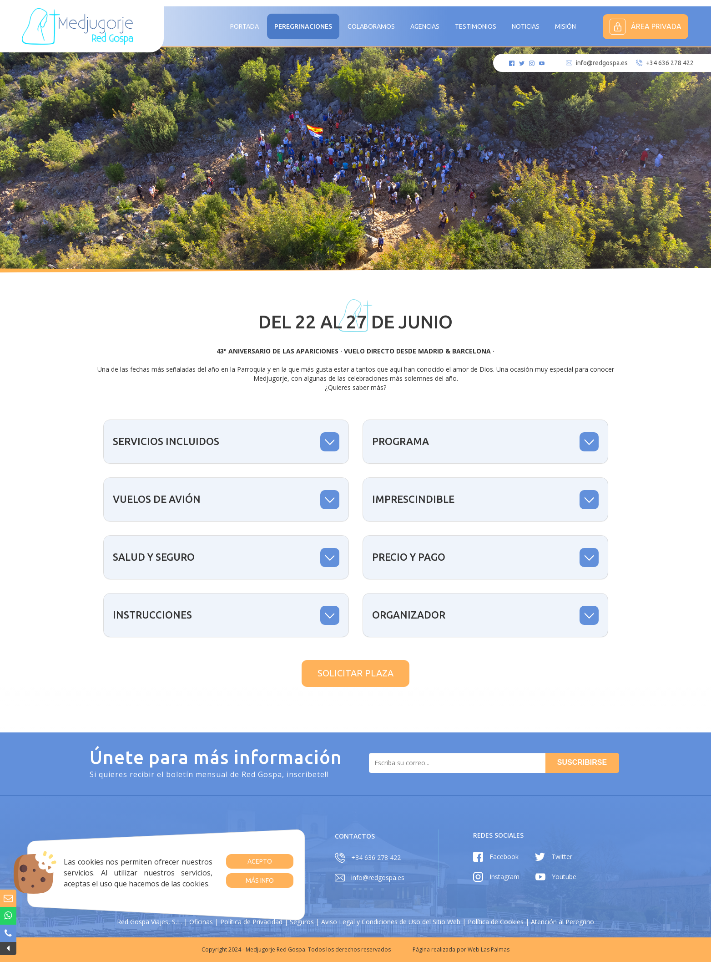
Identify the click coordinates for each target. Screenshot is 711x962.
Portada (244, 26)
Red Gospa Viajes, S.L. (149, 921)
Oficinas (201, 921)
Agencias (424, 26)
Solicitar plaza (355, 673)
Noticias (526, 26)
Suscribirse (582, 762)
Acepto (259, 861)
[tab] (226, 441)
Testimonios (475, 26)
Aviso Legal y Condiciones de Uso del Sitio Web (390, 921)
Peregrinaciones (303, 26)
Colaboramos (371, 26)
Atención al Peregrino (562, 921)
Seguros (302, 921)
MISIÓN (565, 26)
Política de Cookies (496, 921)
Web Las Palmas (488, 949)
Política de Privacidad (251, 921)
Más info (260, 880)
